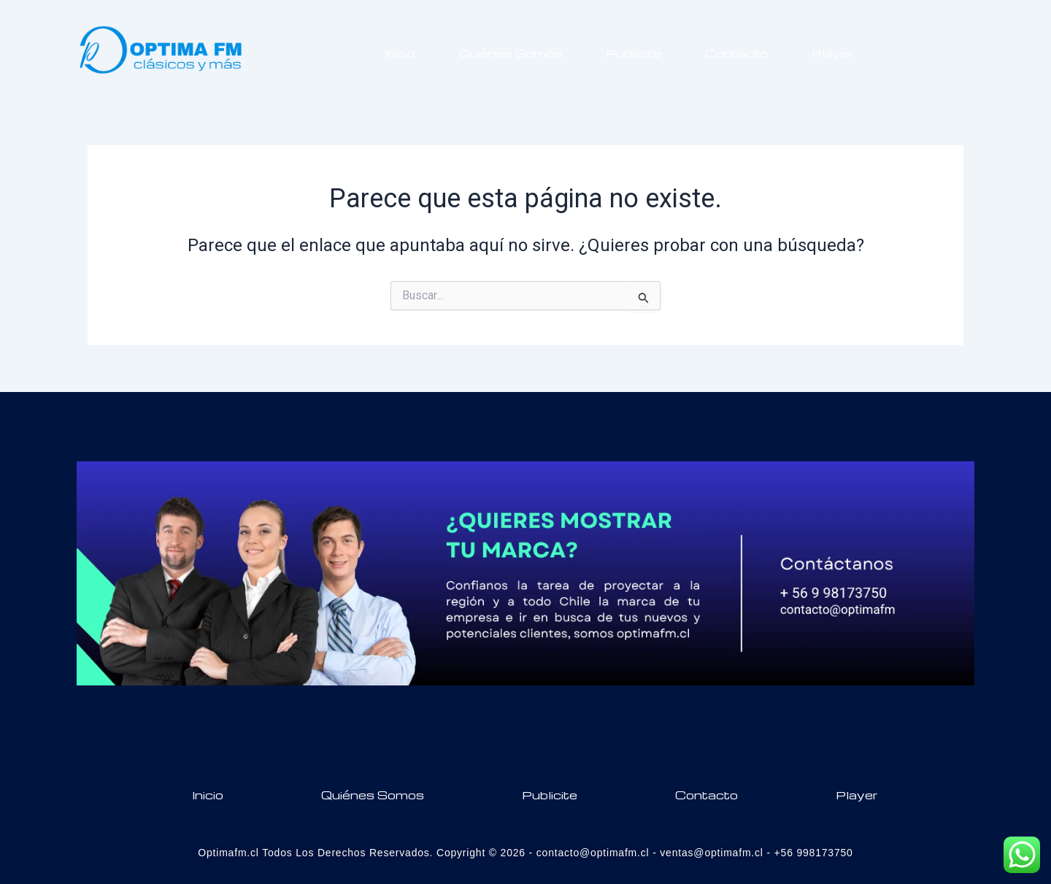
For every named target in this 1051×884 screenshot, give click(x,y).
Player (832, 53)
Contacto (736, 53)
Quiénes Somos (510, 53)
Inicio (399, 53)
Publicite (633, 53)
